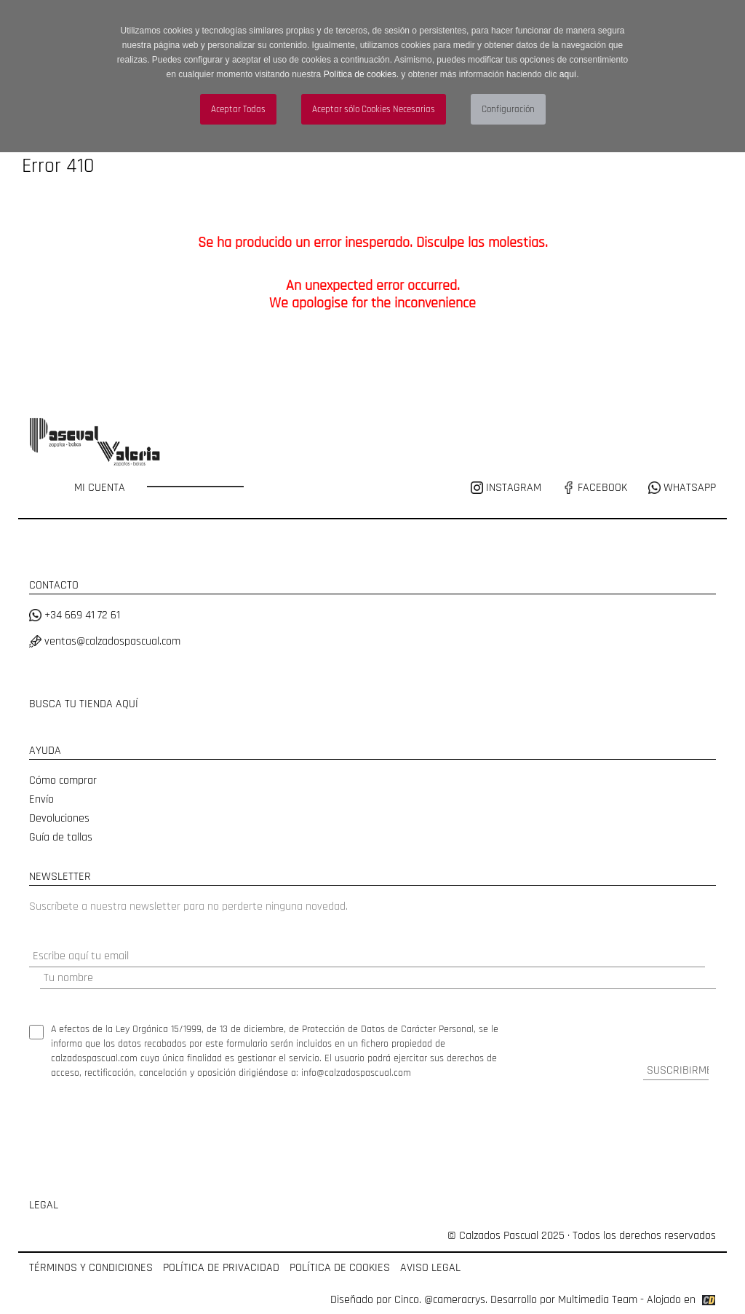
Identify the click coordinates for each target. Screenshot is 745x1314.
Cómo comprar (63, 780)
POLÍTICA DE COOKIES (340, 1267)
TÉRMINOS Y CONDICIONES (91, 1267)
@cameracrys (454, 1299)
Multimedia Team (597, 1299)
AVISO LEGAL (430, 1267)
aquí (567, 74)
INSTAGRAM (507, 487)
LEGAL (43, 1205)
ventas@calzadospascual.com (104, 641)
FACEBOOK (594, 487)
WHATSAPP (682, 487)
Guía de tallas (60, 837)
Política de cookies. (361, 74)
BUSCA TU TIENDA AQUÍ (83, 704)
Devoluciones (59, 818)
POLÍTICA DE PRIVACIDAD (221, 1267)
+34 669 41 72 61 (74, 615)
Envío (41, 799)
